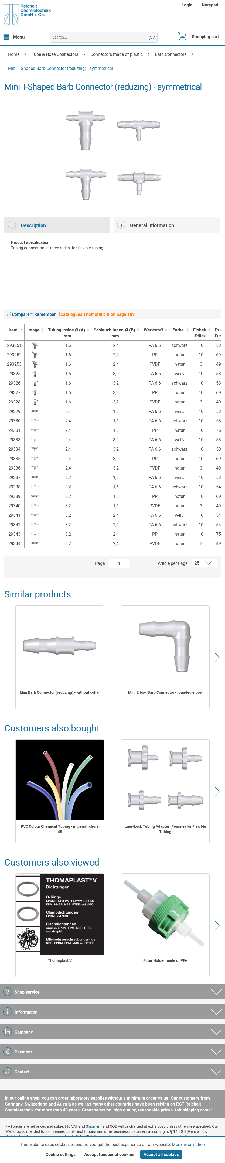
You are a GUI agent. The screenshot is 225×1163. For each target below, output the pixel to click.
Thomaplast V (60, 960)
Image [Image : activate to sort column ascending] (33, 330)
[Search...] (104, 37)
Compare (18, 314)
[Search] (152, 37)
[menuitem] (188, 5)
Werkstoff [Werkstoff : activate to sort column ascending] (153, 330)
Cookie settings (61, 1154)
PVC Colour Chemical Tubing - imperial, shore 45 (60, 829)
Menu (14, 36)
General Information (145, 225)
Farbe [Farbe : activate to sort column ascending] (178, 330)
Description (27, 225)
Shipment (94, 1126)
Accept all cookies (161, 1154)
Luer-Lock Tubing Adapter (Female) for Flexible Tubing (165, 829)
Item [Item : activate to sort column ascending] (13, 330)
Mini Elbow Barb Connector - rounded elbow (165, 692)
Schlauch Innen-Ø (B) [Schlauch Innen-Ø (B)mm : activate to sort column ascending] (114, 333)
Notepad (210, 5)
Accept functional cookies (109, 1154)
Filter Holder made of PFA (165, 960)
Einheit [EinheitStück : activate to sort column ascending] (199, 333)
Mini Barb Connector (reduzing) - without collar (60, 692)
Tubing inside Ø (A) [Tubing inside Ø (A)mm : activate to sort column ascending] (66, 333)
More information (188, 1144)
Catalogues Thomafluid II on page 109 (95, 314)
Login (187, 5)
